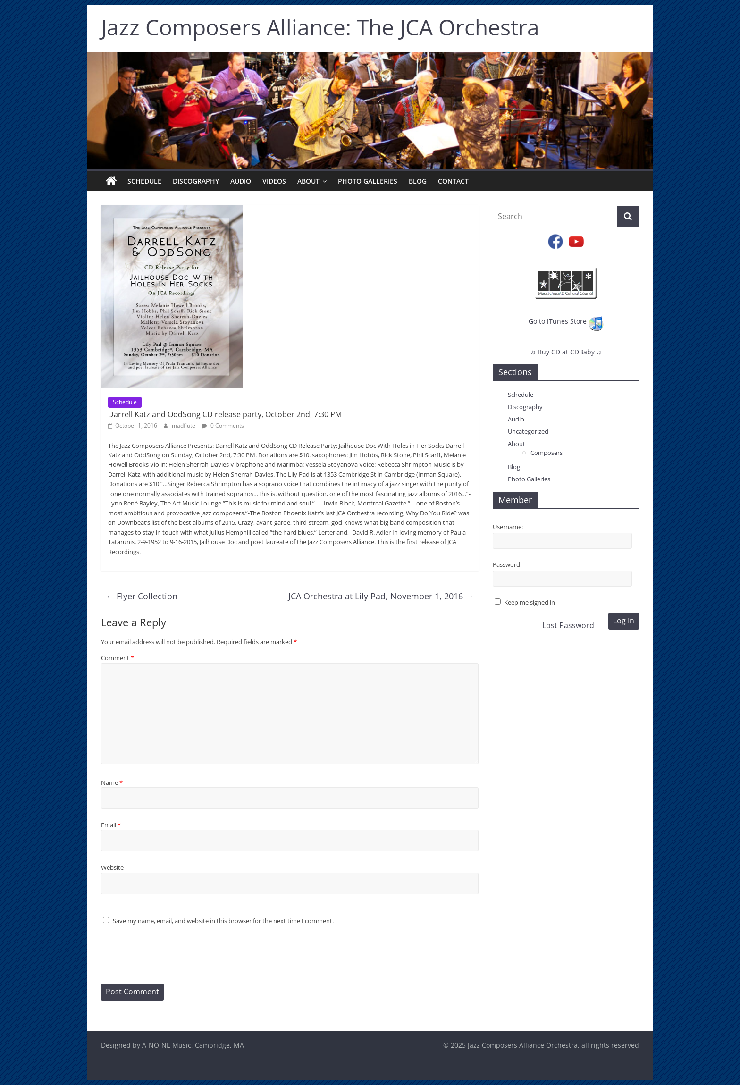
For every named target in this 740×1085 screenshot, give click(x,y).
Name (112, 782)
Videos (274, 181)
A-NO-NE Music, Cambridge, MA (193, 1045)
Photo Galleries (367, 181)
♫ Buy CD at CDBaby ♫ (565, 351)
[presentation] (172, 955)
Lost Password (568, 625)
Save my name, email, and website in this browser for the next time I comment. (223, 921)
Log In (623, 620)
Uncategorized (528, 431)
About (308, 181)
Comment (117, 658)
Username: (508, 526)
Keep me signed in (529, 602)
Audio (240, 181)
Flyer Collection (141, 596)
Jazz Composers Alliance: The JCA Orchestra (320, 27)
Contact (453, 181)
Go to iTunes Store (566, 321)
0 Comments (223, 425)
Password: (507, 564)
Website (112, 867)
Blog (418, 181)
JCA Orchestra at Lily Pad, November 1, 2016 (381, 596)
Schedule (144, 181)
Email (111, 825)
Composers (546, 452)
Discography (196, 181)
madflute (184, 425)
